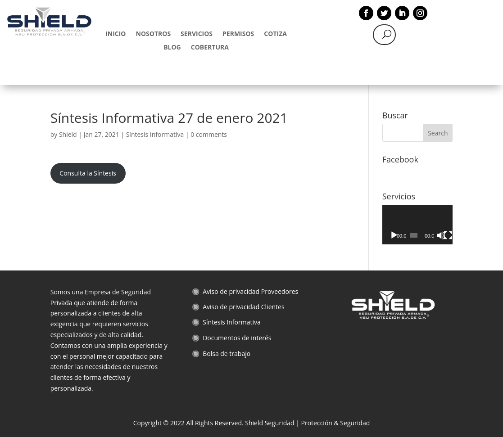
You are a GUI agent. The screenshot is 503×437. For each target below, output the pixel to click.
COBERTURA (210, 47)
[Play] (394, 235)
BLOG (172, 47)
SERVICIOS (197, 34)
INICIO (115, 34)
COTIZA (275, 34)
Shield (68, 134)
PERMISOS (238, 34)
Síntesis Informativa (155, 134)
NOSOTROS (153, 34)
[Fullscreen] (448, 235)
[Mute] (440, 235)
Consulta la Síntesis (87, 173)
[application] (417, 224)
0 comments (208, 134)
